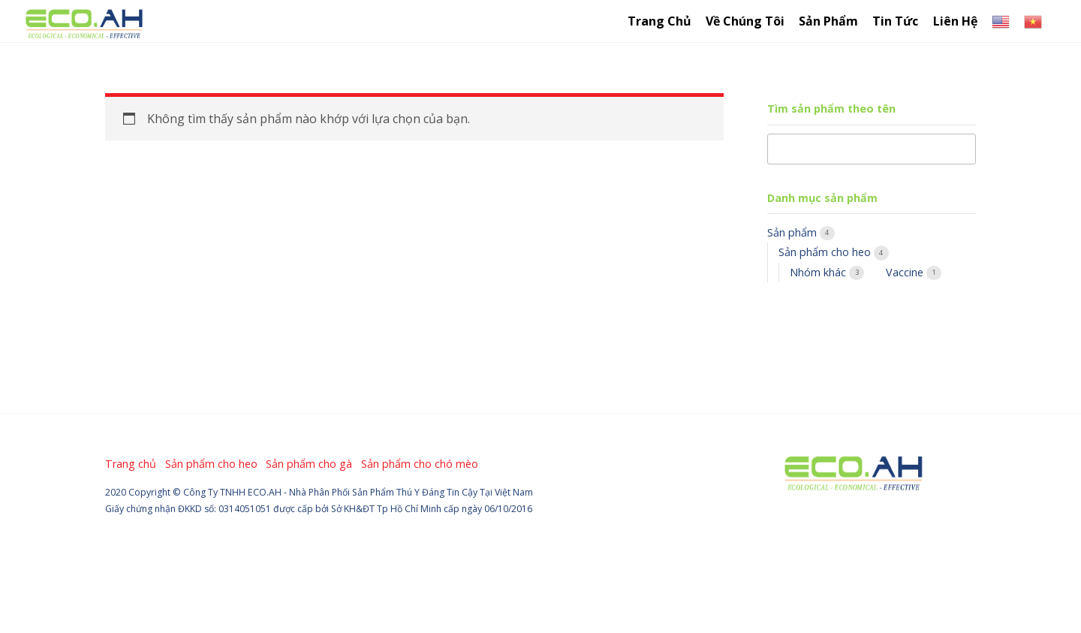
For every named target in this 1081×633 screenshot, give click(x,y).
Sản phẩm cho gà (309, 464)
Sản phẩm (793, 232)
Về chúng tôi (745, 21)
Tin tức (895, 21)
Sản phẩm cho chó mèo (419, 464)
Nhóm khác (819, 272)
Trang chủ (659, 21)
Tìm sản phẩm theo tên (831, 108)
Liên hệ (955, 21)
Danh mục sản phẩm (822, 198)
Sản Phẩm (828, 21)
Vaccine (906, 272)
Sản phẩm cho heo (826, 252)
